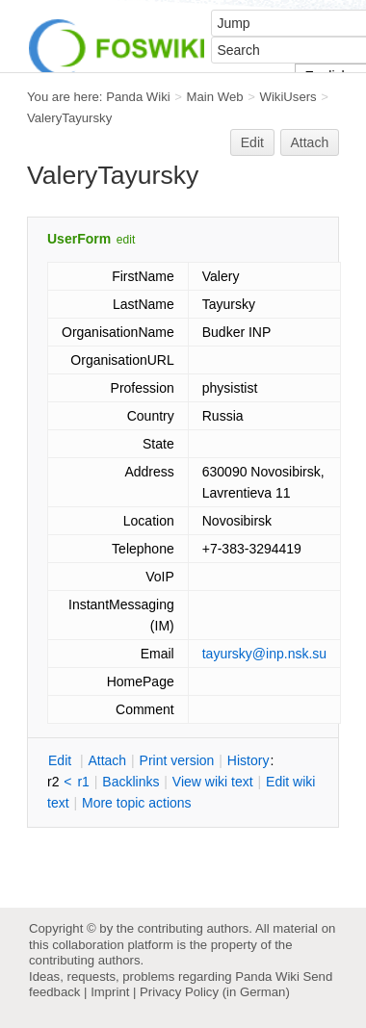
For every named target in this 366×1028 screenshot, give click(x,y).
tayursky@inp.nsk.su (264, 653)
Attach (310, 142)
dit (61, 760)
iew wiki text (212, 781)
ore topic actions (137, 802)
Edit (252, 142)
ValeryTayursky (69, 118)
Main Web (215, 97)
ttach (107, 760)
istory (248, 760)
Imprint (110, 992)
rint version (177, 760)
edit (126, 239)
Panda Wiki (138, 97)
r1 (83, 781)
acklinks (130, 781)
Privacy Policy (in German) (215, 992)
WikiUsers (287, 97)
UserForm (79, 238)
